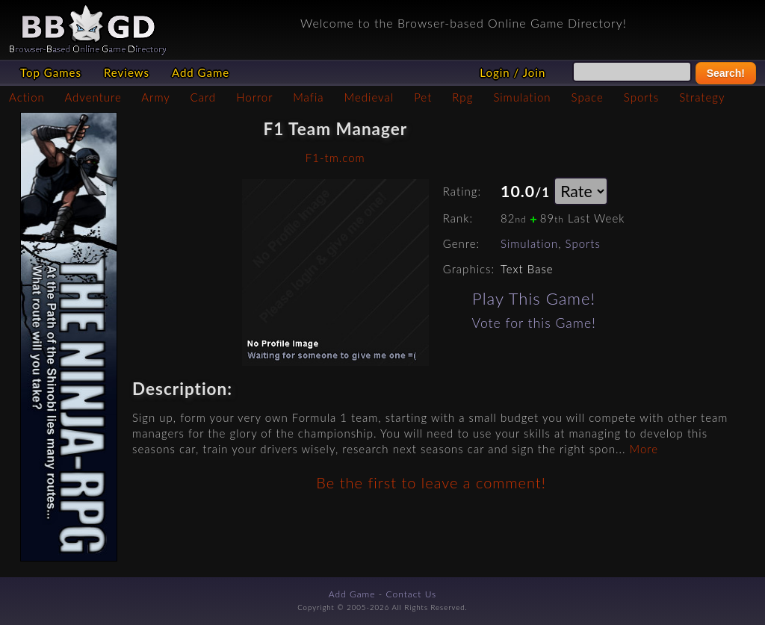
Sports (641, 97)
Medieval (369, 97)
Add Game (200, 72)
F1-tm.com (335, 157)
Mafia (308, 97)
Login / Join (512, 72)
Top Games (50, 72)
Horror (254, 97)
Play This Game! (533, 298)
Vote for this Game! (534, 323)
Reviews (126, 72)
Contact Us (411, 594)
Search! (726, 73)
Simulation (522, 97)
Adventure (92, 97)
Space (588, 97)
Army (155, 97)
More (644, 448)
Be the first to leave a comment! (430, 482)
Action (27, 97)
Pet (423, 97)
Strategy (702, 97)
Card (204, 97)
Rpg (462, 97)
